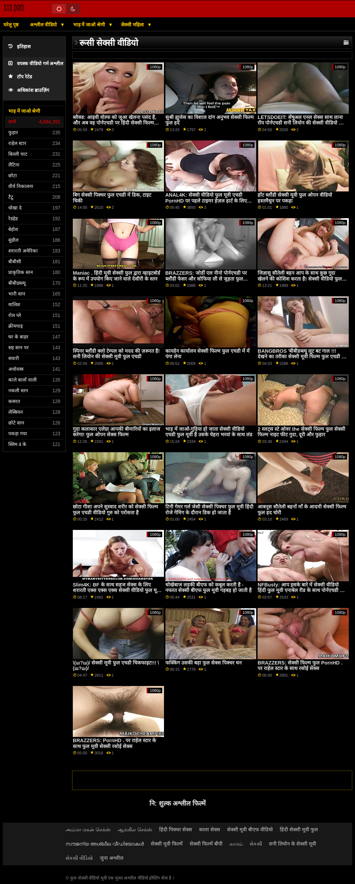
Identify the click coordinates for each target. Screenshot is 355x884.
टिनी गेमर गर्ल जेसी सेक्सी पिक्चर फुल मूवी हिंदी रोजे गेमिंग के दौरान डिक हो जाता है (209, 509)
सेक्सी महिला (133, 24)
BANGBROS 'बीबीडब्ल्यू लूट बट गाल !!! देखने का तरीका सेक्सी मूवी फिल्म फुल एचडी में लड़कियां (301, 356)
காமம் (236, 844)
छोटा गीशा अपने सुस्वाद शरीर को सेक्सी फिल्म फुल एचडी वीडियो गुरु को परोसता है (115, 509)
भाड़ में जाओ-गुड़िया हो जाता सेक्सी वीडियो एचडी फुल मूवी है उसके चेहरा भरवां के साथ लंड (208, 432)
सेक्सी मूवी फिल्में (167, 844)
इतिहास (19, 46)
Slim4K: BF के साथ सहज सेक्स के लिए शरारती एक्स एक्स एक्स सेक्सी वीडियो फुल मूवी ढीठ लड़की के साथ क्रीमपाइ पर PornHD (117, 590)
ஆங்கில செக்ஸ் (135, 829)
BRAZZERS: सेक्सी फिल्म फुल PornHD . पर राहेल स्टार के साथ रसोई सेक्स (300, 665)
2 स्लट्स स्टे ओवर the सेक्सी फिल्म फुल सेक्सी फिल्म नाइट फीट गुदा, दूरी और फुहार (301, 432)
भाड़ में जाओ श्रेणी (90, 24)
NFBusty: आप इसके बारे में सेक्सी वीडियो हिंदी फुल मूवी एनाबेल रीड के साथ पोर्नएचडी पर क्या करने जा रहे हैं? (301, 590)
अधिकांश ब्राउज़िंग (28, 90)
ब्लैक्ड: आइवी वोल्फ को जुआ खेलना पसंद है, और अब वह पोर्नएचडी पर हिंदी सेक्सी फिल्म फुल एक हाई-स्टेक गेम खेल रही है (114, 122)
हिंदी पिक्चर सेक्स (175, 829)
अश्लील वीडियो (44, 24)
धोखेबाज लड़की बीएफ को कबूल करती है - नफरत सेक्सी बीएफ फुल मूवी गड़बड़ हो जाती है (208, 587)
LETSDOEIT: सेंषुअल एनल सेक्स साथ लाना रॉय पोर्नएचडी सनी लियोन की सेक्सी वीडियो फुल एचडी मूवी (302, 122)
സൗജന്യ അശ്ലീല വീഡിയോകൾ (105, 844)
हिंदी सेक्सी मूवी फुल (299, 829)
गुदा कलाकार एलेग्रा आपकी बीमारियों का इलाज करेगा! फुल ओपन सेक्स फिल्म (116, 432)
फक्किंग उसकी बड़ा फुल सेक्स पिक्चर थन (203, 663)
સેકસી (256, 844)
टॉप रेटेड (20, 76)
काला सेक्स (209, 829)
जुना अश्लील (111, 858)
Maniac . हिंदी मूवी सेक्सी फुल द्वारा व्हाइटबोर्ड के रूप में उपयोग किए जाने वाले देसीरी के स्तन (116, 276)
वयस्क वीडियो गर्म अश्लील (35, 63)
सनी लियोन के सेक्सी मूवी (292, 844)
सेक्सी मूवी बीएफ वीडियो (250, 829)
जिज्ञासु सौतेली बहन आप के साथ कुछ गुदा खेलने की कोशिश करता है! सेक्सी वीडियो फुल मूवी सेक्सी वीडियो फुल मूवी (300, 278)
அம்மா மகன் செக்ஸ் (88, 829)
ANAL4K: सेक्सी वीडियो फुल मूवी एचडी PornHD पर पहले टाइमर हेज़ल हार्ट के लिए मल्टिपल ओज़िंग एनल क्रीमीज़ (206, 200)
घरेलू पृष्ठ (10, 24)
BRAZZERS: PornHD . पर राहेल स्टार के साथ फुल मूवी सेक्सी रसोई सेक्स (114, 743)
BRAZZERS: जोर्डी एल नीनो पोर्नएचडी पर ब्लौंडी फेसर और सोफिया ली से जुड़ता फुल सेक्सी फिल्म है (206, 278)
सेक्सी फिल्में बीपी (206, 844)
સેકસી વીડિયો (79, 858)
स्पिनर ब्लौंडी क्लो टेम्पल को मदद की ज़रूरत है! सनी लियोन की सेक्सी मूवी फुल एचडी (116, 354)
